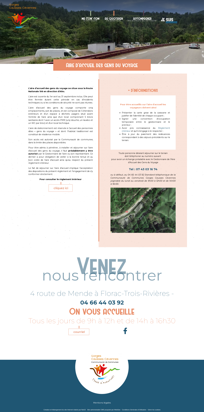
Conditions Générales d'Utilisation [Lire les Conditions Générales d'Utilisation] (134, 410)
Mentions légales (102, 402)
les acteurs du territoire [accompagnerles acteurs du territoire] (142, 19)
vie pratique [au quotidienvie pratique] (114, 19)
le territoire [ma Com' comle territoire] (90, 19)
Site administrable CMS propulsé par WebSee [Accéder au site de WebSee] (103, 410)
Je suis (167, 19)
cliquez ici (61, 188)
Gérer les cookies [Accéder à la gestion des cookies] (154, 410)
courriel (79, 332)
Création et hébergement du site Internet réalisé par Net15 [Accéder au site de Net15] (64, 410)
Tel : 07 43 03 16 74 (143, 169)
